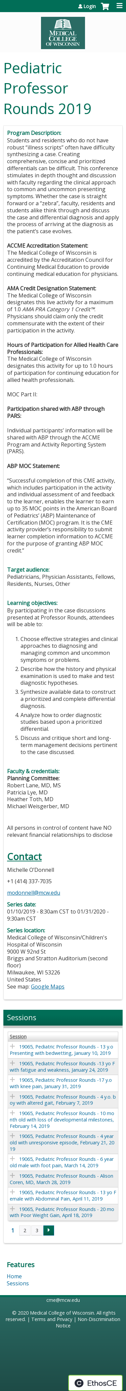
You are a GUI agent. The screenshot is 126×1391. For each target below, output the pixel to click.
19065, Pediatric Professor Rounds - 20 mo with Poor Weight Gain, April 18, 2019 (62, 1212)
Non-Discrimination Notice (88, 1322)
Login (89, 6)
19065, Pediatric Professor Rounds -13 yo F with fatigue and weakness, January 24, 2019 (62, 1066)
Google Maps (48, 986)
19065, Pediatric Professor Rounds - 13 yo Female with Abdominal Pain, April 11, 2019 (63, 1195)
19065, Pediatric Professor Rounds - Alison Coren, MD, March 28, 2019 (61, 1179)
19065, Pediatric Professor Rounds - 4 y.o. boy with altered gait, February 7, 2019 (63, 1100)
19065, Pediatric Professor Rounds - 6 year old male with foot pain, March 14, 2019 (62, 1162)
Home (14, 1276)
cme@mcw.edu (63, 1300)
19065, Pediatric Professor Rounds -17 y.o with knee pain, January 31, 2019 (61, 1083)
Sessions (18, 1283)
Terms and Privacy (51, 1319)
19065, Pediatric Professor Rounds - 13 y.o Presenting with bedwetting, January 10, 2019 (61, 1049)
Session (18, 1037)
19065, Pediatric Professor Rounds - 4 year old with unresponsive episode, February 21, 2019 (62, 1142)
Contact (24, 856)
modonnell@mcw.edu (33, 892)
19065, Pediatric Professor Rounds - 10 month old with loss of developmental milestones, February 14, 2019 (62, 1119)
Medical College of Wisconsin (62, 1313)
